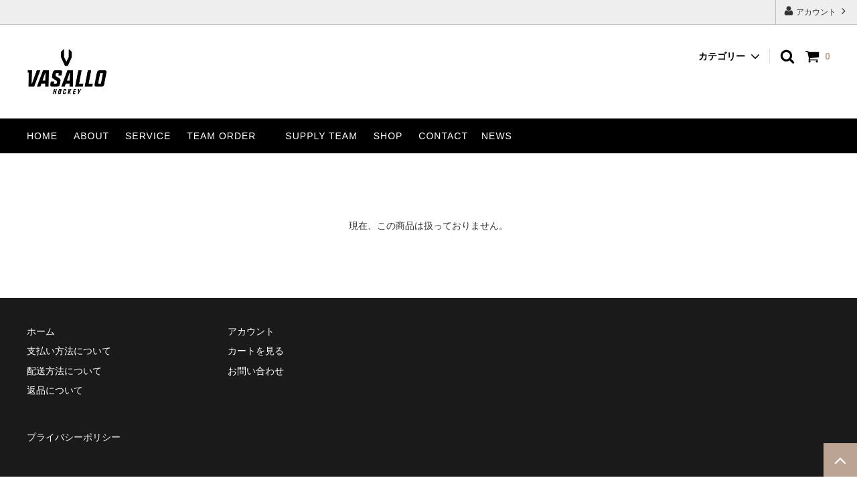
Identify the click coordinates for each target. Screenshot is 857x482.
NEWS (496, 136)
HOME (42, 136)
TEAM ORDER (221, 136)
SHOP (388, 136)
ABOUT (91, 136)
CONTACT (443, 136)
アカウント (816, 11)
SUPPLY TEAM (321, 136)
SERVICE (148, 136)
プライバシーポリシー (74, 437)
